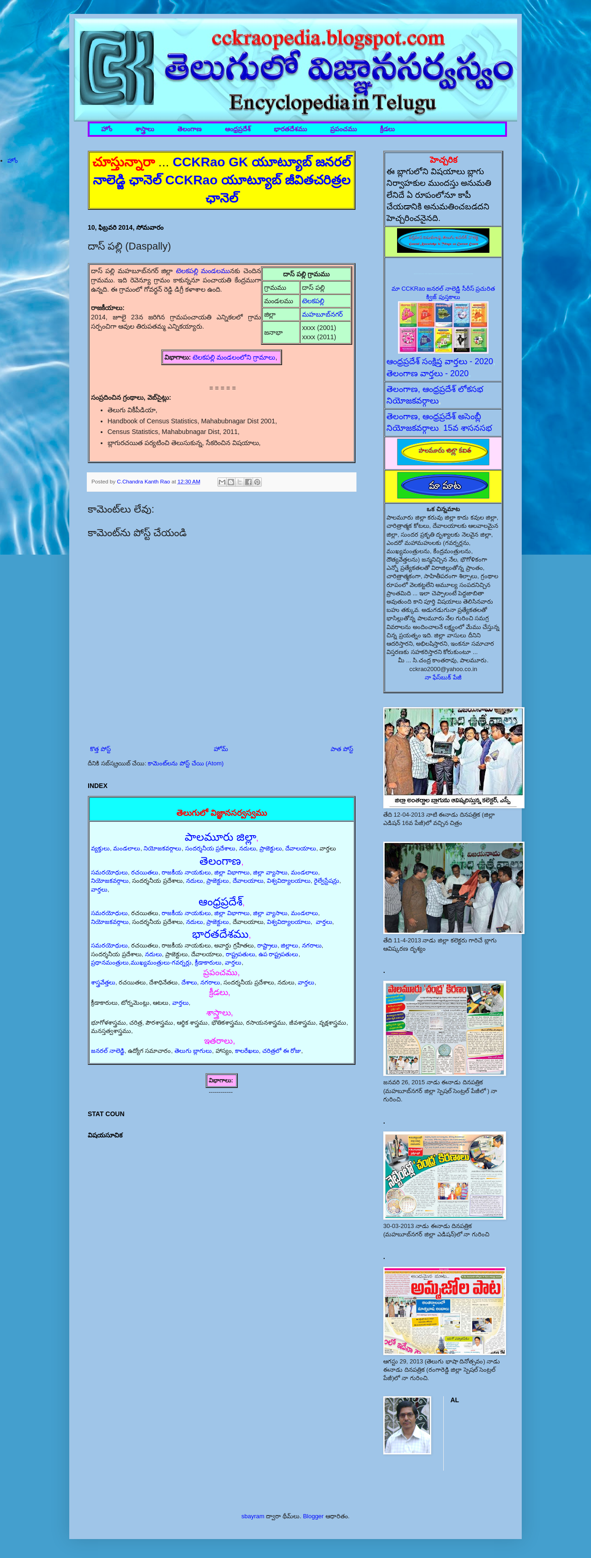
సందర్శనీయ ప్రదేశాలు (210, 848)
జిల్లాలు (289, 945)
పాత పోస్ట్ (342, 748)
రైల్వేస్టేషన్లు (326, 880)
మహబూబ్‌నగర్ (322, 314)
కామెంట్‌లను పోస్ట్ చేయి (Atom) (185, 763)
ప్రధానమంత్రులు (110, 962)
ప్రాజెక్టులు (270, 848)
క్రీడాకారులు (208, 962)
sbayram (253, 1516)
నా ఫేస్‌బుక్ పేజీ (443, 677)
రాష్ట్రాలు (267, 945)
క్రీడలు (387, 129)
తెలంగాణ (189, 129)
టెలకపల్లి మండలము (203, 271)
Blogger (313, 1516)
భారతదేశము (290, 129)
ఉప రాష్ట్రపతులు (279, 954)
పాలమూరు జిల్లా (220, 837)
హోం (106, 129)
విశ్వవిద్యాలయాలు (289, 880)
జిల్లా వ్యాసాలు (270, 872)
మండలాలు (126, 848)
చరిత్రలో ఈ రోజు (281, 1050)
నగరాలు (312, 945)
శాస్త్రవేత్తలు (103, 982)
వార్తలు (99, 889)
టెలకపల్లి (314, 301)
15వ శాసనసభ (467, 428)
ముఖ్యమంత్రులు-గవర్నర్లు (161, 962)
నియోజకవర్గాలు (162, 848)
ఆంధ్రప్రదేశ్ (238, 129)
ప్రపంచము (343, 129)
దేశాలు (189, 982)
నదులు (247, 848)
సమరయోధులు (109, 872)
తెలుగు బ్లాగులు (193, 1050)
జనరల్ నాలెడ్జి (108, 1050)
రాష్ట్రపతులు (240, 954)
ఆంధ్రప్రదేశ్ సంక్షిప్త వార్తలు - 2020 (439, 361)
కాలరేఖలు (247, 1050)
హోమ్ (221, 748)
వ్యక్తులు (100, 848)
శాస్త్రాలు (144, 129)
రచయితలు (144, 872)
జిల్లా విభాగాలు (232, 872)
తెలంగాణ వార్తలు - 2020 (427, 373)
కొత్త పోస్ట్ (100, 748)
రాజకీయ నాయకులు (186, 872)
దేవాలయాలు (300, 848)
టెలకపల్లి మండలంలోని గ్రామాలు (234, 357)
